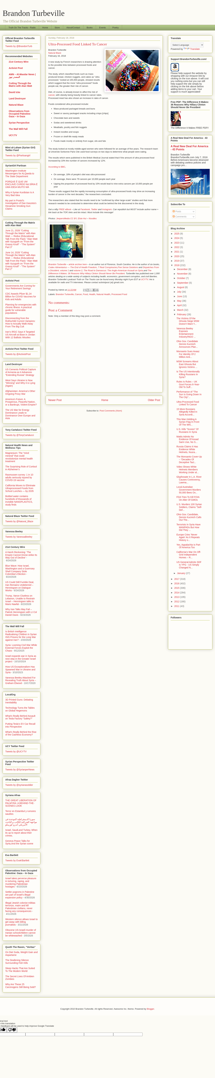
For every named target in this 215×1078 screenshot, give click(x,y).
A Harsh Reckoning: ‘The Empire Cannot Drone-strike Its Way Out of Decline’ (21, 555)
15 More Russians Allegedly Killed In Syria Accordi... (186, 412)
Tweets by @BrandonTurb (18, 46)
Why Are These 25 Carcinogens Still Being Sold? (20, 985)
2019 (177, 260)
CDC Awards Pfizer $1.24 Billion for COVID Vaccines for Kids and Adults (20, 296)
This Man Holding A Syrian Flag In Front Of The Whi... (187, 422)
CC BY (73, 218)
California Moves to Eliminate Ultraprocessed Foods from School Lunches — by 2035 (20, 488)
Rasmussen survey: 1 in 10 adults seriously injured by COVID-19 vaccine (19, 477)
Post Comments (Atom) (111, 410)
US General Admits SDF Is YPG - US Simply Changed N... (188, 565)
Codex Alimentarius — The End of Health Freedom (72, 267)
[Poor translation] (12, 1030)
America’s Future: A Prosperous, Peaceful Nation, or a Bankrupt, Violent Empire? (21, 402)
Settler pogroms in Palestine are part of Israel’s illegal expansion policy (19, 895)
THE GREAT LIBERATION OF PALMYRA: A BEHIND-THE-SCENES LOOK (20, 803)
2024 (177, 238)
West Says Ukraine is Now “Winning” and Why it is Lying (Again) (20, 383)
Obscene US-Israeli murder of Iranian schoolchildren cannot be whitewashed (20, 933)
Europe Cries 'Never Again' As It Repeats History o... (188, 537)
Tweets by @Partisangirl (17, 155)
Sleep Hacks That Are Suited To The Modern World (20, 969)
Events (102, 27)
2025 (177, 233)
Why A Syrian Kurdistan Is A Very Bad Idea (19, 194)
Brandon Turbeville (34, 13)
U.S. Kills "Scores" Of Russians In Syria (187, 430)
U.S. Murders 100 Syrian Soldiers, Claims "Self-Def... (189, 507)
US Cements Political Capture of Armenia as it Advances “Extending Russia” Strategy (20, 372)
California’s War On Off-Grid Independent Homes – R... (188, 555)
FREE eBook (65, 209)
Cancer (78, 294)
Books (90, 27)
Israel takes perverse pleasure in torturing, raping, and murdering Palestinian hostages (20, 882)
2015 (177, 588)
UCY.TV (13, 135)
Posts (177, 211)
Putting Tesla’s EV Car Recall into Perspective (20, 725)
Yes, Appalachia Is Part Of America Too (188, 546)
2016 (177, 583)
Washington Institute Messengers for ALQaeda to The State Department (19, 173)
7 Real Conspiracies (107, 267)
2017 (177, 579)
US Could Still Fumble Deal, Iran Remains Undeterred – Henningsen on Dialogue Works (19, 586)
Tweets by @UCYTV (16, 751)
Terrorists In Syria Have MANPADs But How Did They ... (188, 527)
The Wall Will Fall (18, 129)
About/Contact (73, 27)
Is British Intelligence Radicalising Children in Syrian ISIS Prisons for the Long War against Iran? (21, 635)
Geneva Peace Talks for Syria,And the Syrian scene (19, 842)
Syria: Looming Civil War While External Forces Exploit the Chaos (21, 648)
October (181, 278)
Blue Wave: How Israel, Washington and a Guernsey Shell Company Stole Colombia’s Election (20, 569)
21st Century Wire (18, 61)
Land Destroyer (17, 98)
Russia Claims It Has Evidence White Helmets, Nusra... (187, 449)
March (180, 310)
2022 (177, 247)
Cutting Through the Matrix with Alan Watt (20, 84)
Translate (192, 49)
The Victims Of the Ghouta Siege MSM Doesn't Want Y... (187, 321)
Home (45, 27)
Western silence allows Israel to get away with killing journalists (21, 922)
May (179, 301)
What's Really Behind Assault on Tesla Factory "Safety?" (20, 717)
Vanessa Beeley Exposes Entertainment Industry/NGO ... (186, 332)
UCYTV (144, 279)
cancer (51, 95)
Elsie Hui (82, 218)
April (179, 305)
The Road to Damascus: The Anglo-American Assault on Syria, (113, 270)
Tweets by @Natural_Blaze (19, 521)
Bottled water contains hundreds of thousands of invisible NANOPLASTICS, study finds (19, 500)
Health (92, 294)
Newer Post (55, 400)
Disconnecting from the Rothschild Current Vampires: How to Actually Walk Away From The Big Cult (20, 322)
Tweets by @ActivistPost (18, 354)
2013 (177, 597)
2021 (177, 251)
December (182, 269)
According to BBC (56, 167)
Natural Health (103, 294)
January (181, 573)
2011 (177, 606)
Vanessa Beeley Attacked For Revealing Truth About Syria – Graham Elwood (20, 680)
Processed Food (119, 294)
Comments (180, 216)
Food (85, 294)
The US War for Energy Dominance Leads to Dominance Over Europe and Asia (20, 414)
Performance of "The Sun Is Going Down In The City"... (188, 394)
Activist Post (16, 68)
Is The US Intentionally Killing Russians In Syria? (188, 374)
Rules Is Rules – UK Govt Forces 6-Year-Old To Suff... (188, 384)
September (183, 282)
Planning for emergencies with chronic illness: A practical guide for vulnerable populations (20, 308)
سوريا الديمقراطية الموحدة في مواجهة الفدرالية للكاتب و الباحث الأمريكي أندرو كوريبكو (21, 822)
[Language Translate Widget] (187, 45)
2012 (177, 601)
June (180, 296)
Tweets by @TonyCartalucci (19, 435)
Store (57, 27)
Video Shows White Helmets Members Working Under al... (187, 469)
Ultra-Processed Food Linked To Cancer (187, 403)
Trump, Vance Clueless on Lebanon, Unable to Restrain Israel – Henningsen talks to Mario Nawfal (20, 599)
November (182, 273)
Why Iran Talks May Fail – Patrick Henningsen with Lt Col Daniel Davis (21, 612)
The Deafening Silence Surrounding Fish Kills (17, 961)
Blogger (150, 1009)
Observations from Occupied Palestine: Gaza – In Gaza (20, 114)
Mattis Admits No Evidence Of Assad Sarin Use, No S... (187, 439)
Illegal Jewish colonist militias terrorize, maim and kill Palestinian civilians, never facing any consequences (20, 907)
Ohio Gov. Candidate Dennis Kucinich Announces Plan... (187, 344)
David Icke (14, 92)
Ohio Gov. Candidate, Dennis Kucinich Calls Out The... (188, 517)
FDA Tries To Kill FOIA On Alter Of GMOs (187, 498)
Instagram (107, 209)
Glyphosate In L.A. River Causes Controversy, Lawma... (189, 480)
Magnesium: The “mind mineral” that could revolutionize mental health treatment (19, 457)
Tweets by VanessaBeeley (18, 536)
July (179, 291)
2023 (177, 242)
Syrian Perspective (19, 122)
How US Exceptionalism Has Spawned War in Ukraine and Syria (20, 669)
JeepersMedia (63, 218)
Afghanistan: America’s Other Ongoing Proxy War (20, 392)
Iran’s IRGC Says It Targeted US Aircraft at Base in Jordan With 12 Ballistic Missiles (20, 334)
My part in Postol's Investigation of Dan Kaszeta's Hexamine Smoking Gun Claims (20, 204)
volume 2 (78, 270)
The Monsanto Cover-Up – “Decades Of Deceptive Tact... (189, 459)
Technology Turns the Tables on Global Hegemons (20, 709)
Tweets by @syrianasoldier (19, 785)
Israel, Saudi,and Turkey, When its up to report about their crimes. (21, 833)
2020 (177, 256)
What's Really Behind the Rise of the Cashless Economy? (20, 733)
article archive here (78, 264)
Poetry (115, 27)
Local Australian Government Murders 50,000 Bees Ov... (188, 490)
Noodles (93, 218)
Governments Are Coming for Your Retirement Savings (20, 287)
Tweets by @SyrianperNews (19, 769)
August (181, 287)
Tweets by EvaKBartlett (17, 860)
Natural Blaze (54, 53)
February (182, 314)
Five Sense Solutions (128, 267)
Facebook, (85, 209)
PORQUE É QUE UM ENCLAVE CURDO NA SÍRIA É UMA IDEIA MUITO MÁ (21, 184)
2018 (177, 265)
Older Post (154, 400)
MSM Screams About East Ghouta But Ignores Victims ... (187, 364)
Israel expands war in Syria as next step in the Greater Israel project (20, 659)
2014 (177, 592)
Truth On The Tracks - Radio (22, 27)
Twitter (94, 209)
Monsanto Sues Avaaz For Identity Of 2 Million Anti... (187, 354)
